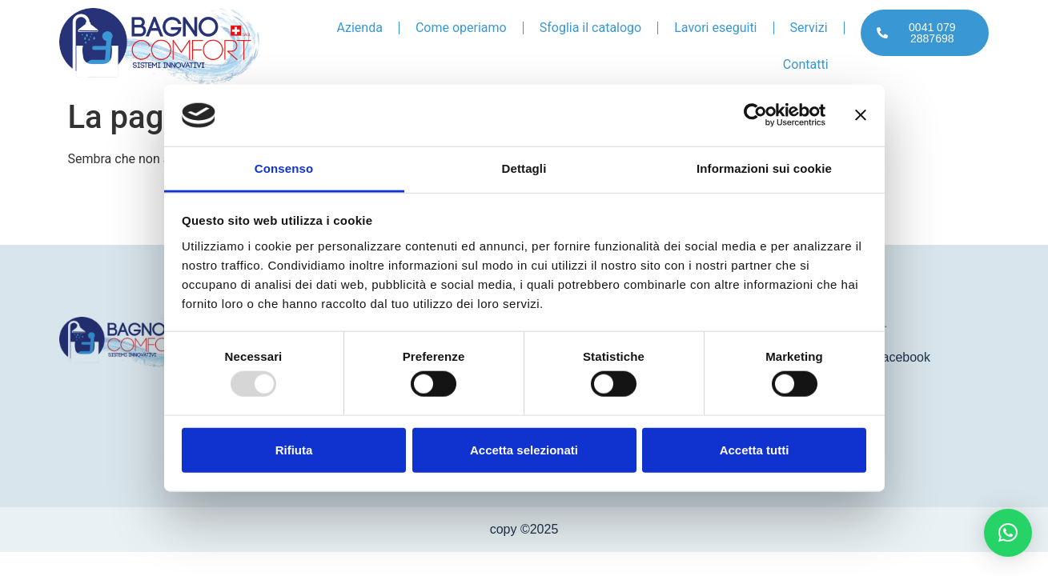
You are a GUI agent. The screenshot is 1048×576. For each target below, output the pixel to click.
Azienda (360, 27)
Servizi (809, 27)
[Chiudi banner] (860, 115)
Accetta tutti (754, 449)
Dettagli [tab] (524, 168)
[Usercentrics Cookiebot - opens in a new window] (755, 115)
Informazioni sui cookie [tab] (764, 168)
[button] (1008, 533)
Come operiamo (461, 27)
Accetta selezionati (524, 449)
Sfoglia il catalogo (591, 27)
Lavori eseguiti (715, 27)
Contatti (806, 64)
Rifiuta (294, 449)
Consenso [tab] (284, 168)
